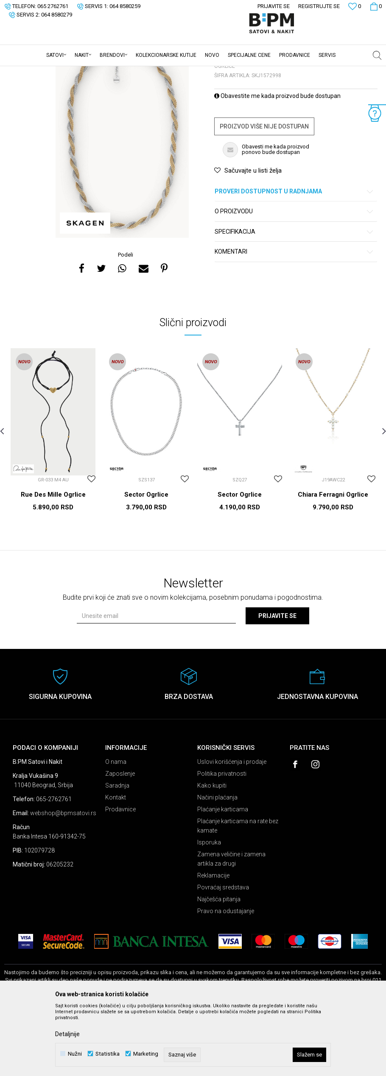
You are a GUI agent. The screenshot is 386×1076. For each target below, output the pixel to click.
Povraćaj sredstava (223, 953)
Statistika (107, 1054)
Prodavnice (120, 875)
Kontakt (115, 863)
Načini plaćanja (217, 863)
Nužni (75, 1054)
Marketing (145, 1054)
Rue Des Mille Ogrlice (53, 561)
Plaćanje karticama (222, 875)
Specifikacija (294, 298)
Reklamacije (213, 941)
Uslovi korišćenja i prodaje (231, 827)
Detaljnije (67, 1034)
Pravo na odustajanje (225, 977)
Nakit (88, 72)
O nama (115, 827)
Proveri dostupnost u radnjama (294, 257)
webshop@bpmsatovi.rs (63, 879)
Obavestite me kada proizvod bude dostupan (277, 162)
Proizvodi (65, 72)
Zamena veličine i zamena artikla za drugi (231, 925)
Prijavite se (277, 682)
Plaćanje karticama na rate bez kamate (237, 892)
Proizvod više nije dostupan (264, 192)
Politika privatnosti (221, 839)
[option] (122, 204)
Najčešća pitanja (219, 965)
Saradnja (117, 851)
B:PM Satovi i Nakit (26, 72)
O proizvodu (294, 277)
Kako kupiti (212, 851)
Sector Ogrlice (146, 561)
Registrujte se (319, 6)
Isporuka (209, 908)
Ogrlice (108, 72)
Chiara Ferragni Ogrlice (333, 561)
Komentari (294, 318)
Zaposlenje (120, 839)
